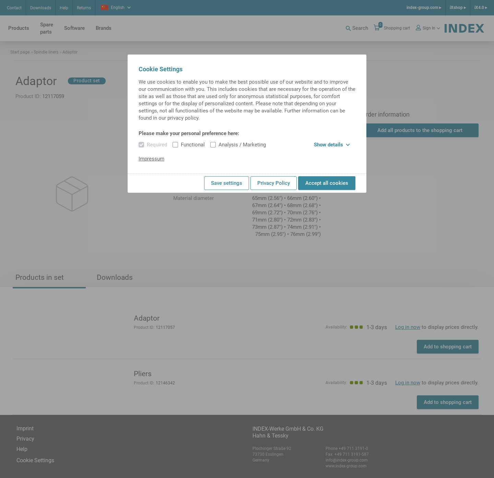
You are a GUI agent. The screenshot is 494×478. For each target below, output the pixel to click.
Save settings (226, 183)
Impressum (151, 159)
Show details (332, 145)
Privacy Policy (273, 183)
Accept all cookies (326, 183)
